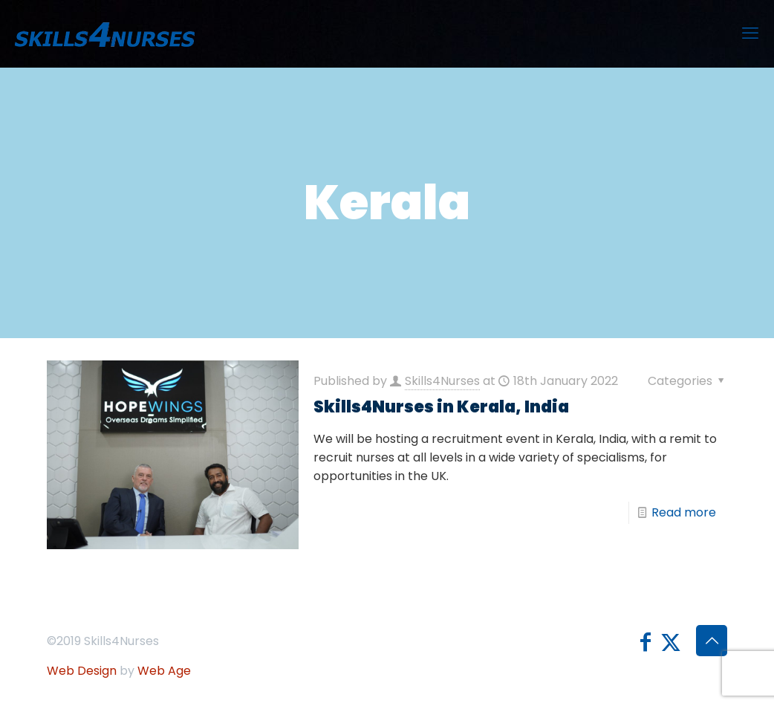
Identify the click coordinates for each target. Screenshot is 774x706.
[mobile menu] (750, 33)
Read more (683, 512)
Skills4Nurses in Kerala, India (441, 406)
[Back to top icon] (711, 640)
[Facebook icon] (645, 642)
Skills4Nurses (442, 380)
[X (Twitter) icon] (670, 642)
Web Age (164, 670)
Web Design (82, 670)
